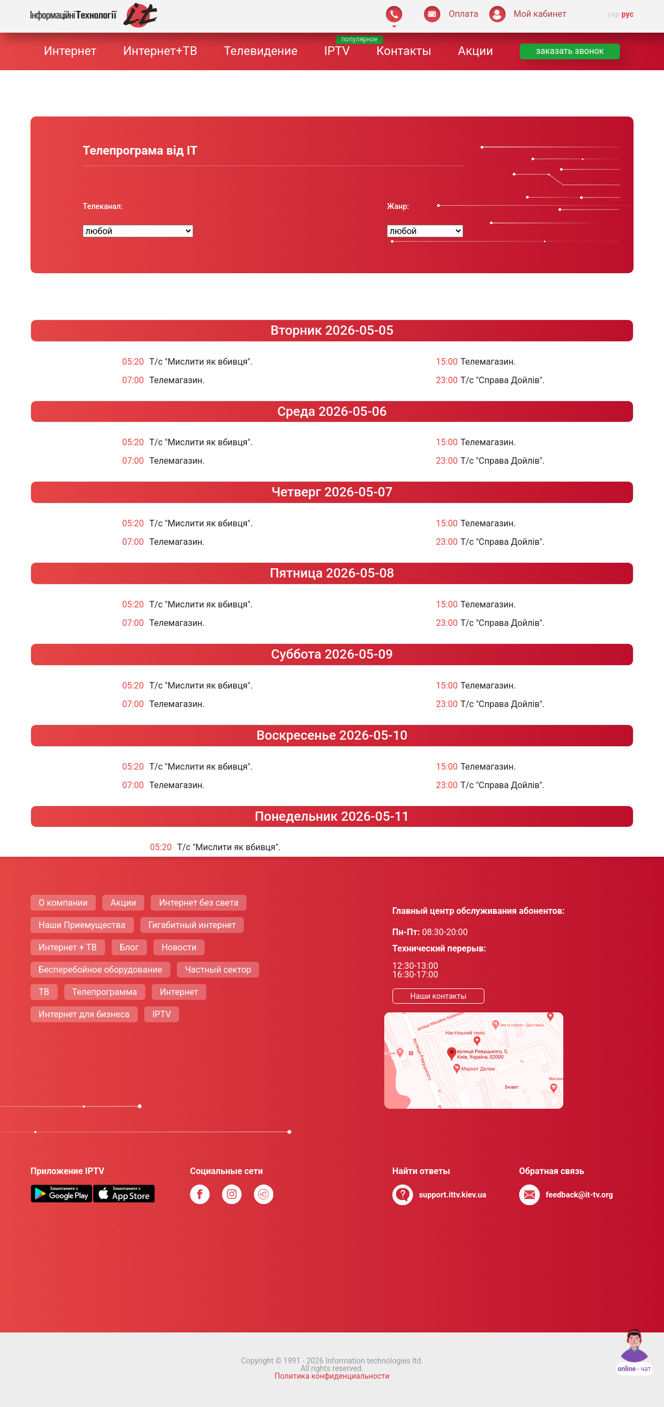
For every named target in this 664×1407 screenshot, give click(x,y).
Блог (129, 947)
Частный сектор (218, 969)
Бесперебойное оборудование (100, 969)
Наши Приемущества (82, 925)
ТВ (44, 992)
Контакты (403, 51)
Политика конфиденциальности (331, 1376)
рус (628, 14)
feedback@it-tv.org (579, 1195)
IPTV (336, 51)
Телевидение (260, 51)
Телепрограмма (104, 992)
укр (613, 14)
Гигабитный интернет (192, 925)
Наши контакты (438, 996)
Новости (179, 947)
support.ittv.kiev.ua (453, 1195)
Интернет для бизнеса (84, 1014)
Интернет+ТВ (160, 51)
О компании (63, 903)
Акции (475, 51)
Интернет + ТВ (68, 947)
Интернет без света (198, 903)
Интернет (70, 51)
